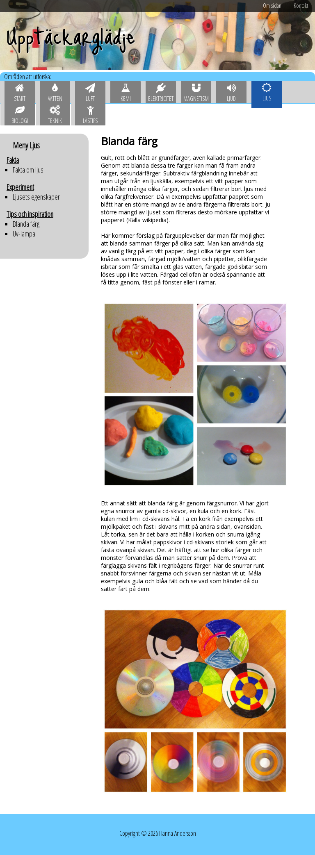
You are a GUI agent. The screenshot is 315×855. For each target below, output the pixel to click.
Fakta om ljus (28, 170)
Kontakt (301, 5)
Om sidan (272, 5)
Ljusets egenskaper (36, 197)
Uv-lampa (24, 234)
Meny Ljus (26, 145)
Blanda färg (26, 224)
